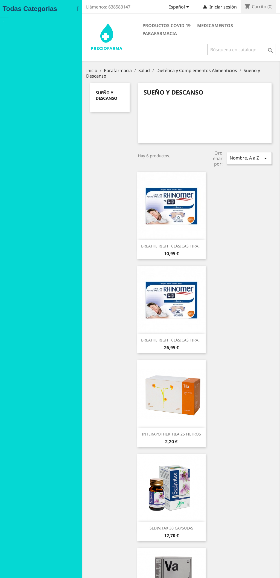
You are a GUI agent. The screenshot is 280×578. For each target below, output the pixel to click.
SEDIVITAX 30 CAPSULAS (195, 338)
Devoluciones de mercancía (175, 522)
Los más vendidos (34, 530)
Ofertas (25, 516)
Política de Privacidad (103, 530)
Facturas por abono (167, 537)
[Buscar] (238, 41)
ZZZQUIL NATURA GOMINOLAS (195, 432)
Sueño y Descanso (48, 94)
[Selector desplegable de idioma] (176, 7)
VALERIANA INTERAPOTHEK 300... (119, 432)
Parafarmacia (205, 25)
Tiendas (91, 559)
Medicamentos (163, 25)
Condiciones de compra (105, 523)
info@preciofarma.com (239, 559)
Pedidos (157, 530)
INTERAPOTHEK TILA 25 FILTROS (119, 338)
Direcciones (160, 544)
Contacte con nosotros (104, 544)
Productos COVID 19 (115, 25)
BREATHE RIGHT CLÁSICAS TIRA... (119, 244)
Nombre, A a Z (237, 158)
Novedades (28, 523)
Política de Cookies (101, 537)
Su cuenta (162, 508)
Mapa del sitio (97, 551)
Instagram (167, 567)
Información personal (169, 515)
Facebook (155, 567)
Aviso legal (94, 516)
